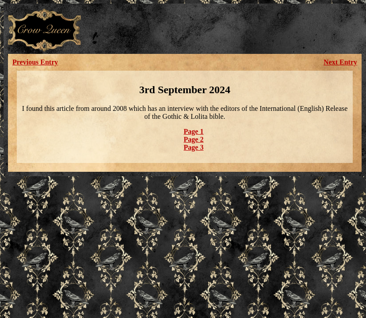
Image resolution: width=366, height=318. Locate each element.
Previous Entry (35, 62)
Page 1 (194, 131)
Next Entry (340, 62)
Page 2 (194, 139)
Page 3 (194, 147)
